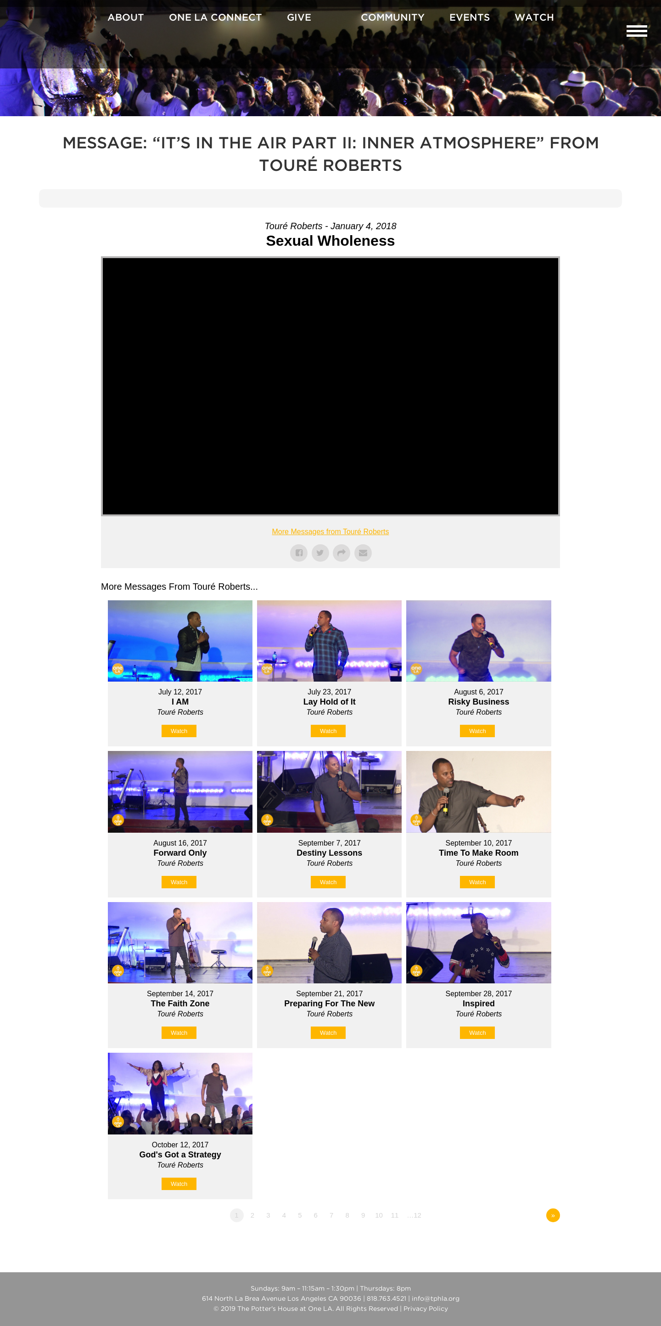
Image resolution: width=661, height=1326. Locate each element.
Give (299, 18)
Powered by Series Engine (526, 1240)
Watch (534, 18)
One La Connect (215, 18)
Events (469, 18)
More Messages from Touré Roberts (330, 532)
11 (395, 1215)
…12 (414, 1215)
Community (393, 18)
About (125, 18)
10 (379, 1215)
